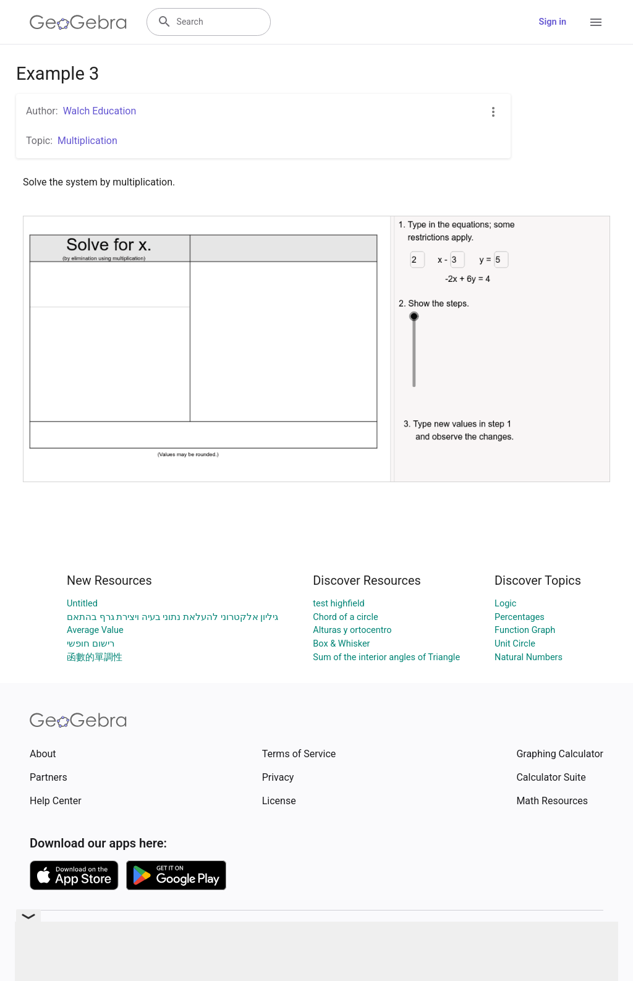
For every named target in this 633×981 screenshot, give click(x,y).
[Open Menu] (595, 22)
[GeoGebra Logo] (78, 22)
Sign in (552, 22)
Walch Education (100, 111)
